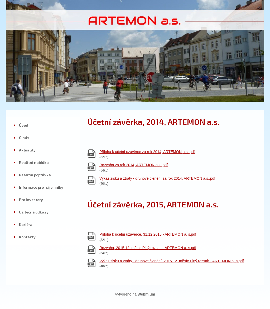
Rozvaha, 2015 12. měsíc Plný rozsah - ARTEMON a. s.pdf (147, 248)
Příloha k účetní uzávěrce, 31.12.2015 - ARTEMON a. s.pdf (147, 234)
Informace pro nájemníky (41, 187)
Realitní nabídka (34, 162)
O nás (24, 137)
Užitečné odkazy (34, 212)
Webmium (146, 294)
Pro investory (31, 199)
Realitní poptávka (35, 175)
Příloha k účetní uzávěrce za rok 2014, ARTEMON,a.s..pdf (147, 152)
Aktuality (27, 150)
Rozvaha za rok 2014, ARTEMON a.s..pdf (133, 165)
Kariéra (25, 224)
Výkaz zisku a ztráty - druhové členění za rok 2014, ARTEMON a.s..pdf (157, 178)
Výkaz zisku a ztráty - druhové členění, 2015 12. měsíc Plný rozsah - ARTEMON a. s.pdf (171, 261)
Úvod (23, 125)
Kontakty (27, 237)
